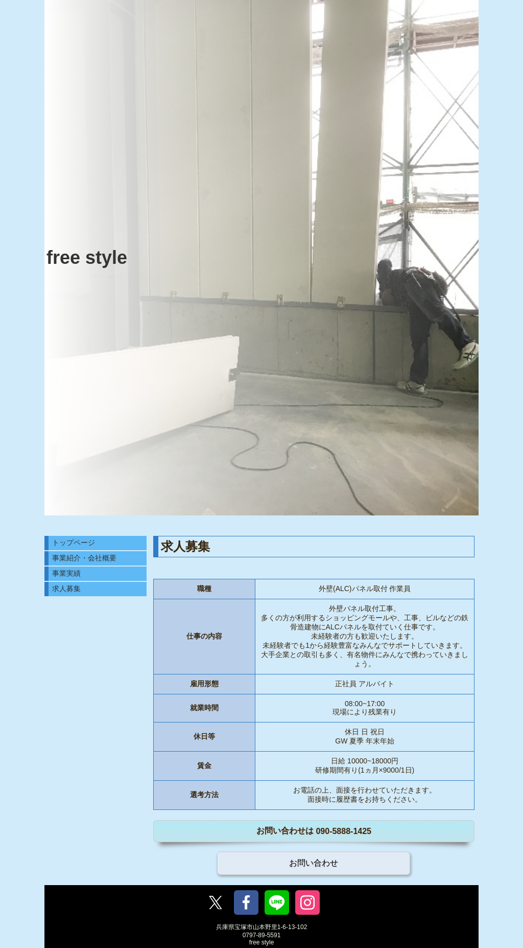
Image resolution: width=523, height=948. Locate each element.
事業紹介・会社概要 (84, 558)
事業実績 (66, 573)
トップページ (73, 542)
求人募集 (66, 588)
